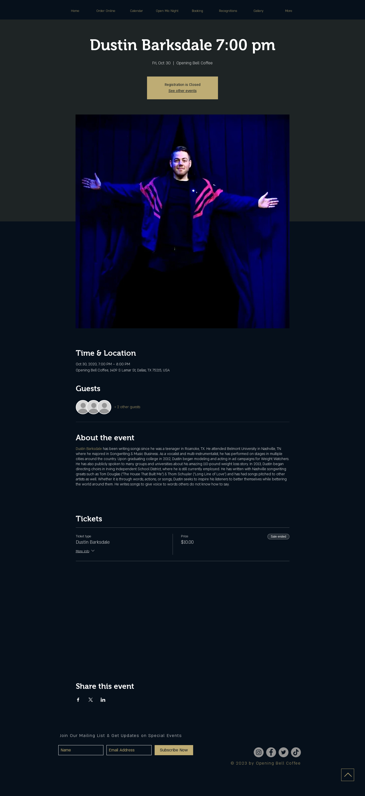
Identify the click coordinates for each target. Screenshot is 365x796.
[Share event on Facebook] (78, 700)
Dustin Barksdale (89, 448)
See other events (183, 90)
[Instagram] (259, 752)
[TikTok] (296, 752)
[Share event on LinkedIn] (103, 700)
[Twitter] (283, 752)
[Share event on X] (90, 700)
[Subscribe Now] (174, 750)
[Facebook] (271, 752)
